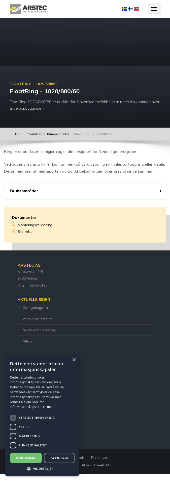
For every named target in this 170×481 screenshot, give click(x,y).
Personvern (100, 457)
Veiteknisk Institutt (35, 319)
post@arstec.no (30, 411)
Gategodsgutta (33, 308)
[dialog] (42, 415)
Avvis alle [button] (59, 458)
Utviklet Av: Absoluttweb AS (85, 465)
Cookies (81, 457)
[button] (42, 468)
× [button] (74, 360)
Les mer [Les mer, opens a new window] (47, 407)
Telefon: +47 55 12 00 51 (38, 400)
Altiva (25, 341)
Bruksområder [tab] (24, 190)
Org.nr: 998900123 (32, 285)
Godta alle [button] (25, 458)
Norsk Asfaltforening (37, 330)
